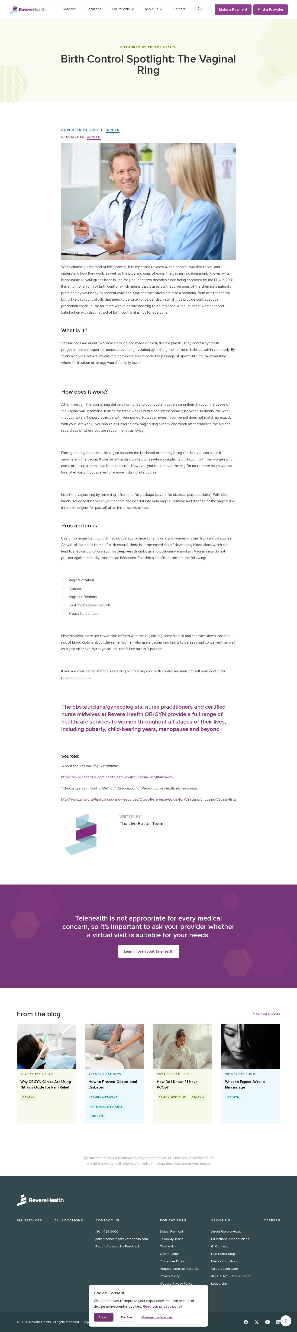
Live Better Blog (223, 1254)
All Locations (68, 1221)
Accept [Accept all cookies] (103, 1317)
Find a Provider (271, 9)
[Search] (200, 9)
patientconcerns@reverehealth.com (121, 1239)
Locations (94, 9)
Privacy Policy (170, 1276)
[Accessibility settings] (285, 1320)
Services (69, 9)
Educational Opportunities (230, 1239)
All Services (29, 1221)
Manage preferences (157, 1317)
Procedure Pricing (173, 1261)
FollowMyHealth (171, 1239)
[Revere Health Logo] (27, 9)
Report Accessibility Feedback (117, 1247)
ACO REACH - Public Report (231, 1276)
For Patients (173, 1221)
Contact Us (107, 1221)
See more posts (266, 1014)
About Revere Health (226, 1232)
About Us (220, 1221)
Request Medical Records (179, 1269)
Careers (179, 9)
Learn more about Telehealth (148, 951)
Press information (224, 1261)
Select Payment (171, 1232)
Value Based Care (224, 1269)
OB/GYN (113, 130)
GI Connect (219, 1247)
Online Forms (169, 1254)
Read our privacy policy (162, 1306)
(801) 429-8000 (106, 1232)
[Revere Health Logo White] (148, 1200)
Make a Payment (233, 9)
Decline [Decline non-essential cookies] (126, 1317)
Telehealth (168, 1247)
